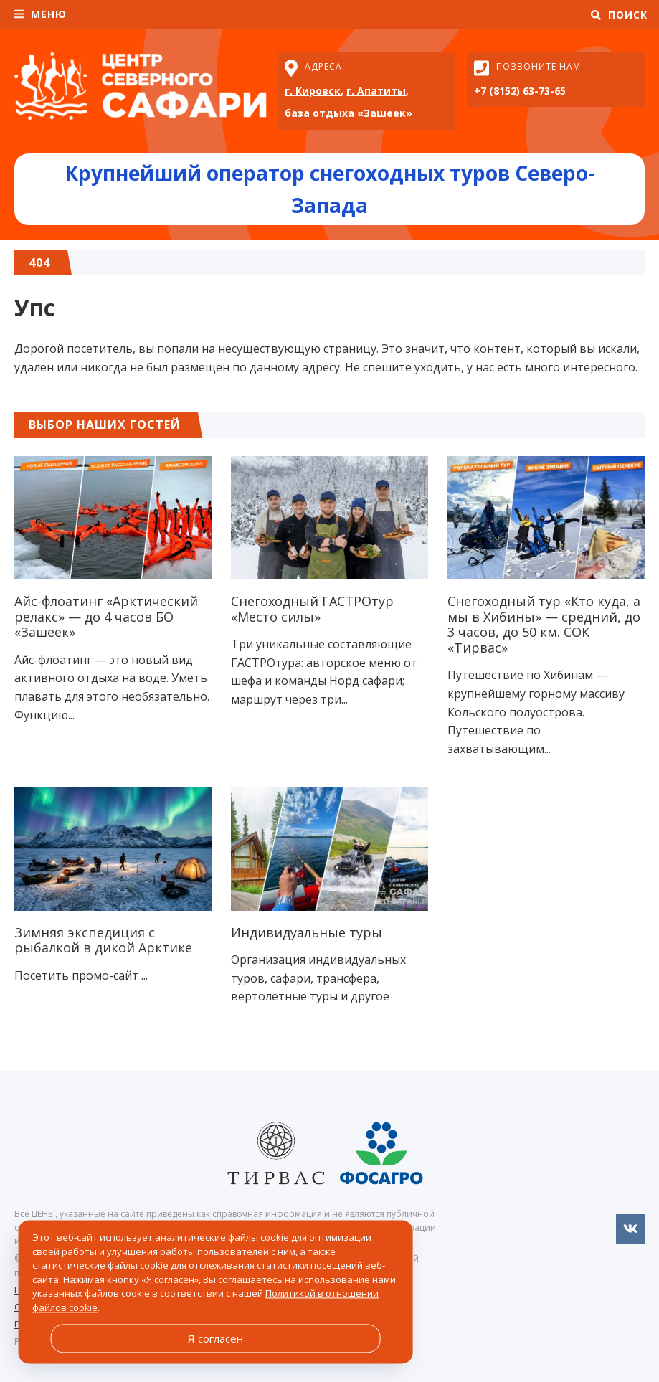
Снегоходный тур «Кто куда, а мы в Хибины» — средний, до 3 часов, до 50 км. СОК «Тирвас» (543, 624)
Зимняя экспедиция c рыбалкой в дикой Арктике (103, 940)
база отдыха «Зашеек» (348, 113)
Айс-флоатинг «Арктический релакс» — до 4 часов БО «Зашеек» (106, 616)
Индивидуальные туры (306, 932)
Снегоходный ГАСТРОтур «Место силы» (312, 608)
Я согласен (215, 1338)
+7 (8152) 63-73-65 (520, 91)
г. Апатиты (376, 91)
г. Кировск (313, 91)
